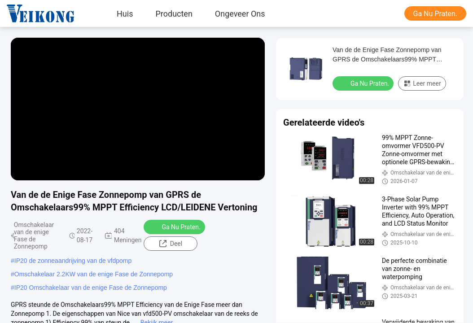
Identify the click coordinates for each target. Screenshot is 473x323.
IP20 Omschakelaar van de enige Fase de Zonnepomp (90, 287)
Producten (173, 13)
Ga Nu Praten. (435, 13)
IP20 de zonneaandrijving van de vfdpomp (73, 260)
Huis (125, 13)
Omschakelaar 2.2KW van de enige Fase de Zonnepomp (93, 274)
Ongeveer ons (240, 13)
